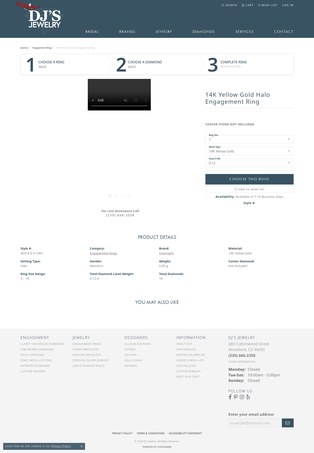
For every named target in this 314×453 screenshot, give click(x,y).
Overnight (166, 253)
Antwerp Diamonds (35, 366)
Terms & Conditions (150, 433)
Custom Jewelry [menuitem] (188, 371)
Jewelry (164, 31)
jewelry (24, 47)
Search (42, 66)
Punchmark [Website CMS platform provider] (165, 446)
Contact (283, 31)
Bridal (92, 31)
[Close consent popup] (81, 446)
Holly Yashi (133, 360)
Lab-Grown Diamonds (37, 349)
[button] (229, 5)
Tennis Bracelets (85, 349)
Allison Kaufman (138, 344)
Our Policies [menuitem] (186, 366)
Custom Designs (33, 371)
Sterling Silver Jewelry (90, 360)
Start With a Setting (36, 360)
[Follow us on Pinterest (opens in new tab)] (236, 397)
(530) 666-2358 (120, 215)
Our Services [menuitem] (186, 349)
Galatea (131, 355)
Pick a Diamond (32, 355)
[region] (119, 142)
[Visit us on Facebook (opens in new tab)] (230, 397)
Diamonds (204, 31)
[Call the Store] (242, 355)
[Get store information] (242, 362)
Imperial (131, 366)
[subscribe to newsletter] (288, 422)
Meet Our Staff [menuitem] (188, 377)
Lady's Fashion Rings (88, 366)
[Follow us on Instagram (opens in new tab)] (242, 397)
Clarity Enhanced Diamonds (42, 344)
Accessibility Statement (185, 433)
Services (244, 31)
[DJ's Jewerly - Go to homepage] (46, 19)
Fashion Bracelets (86, 355)
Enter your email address (251, 414)
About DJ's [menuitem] (184, 344)
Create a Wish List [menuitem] (190, 360)
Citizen (130, 349)
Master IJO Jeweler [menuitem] (190, 355)
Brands (127, 31)
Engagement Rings (42, 47)
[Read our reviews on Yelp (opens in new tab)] (248, 397)
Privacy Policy (122, 433)
